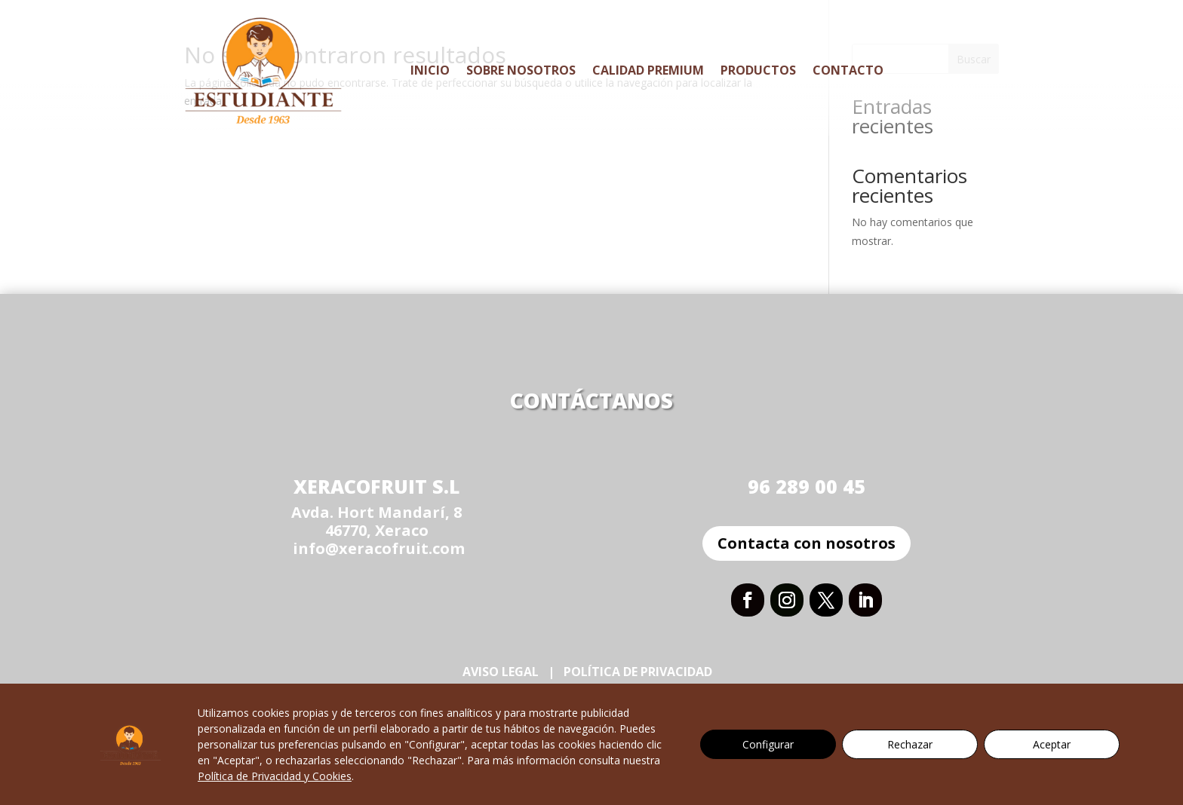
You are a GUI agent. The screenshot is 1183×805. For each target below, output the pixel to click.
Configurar (768, 744)
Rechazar (910, 744)
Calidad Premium (648, 70)
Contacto (848, 70)
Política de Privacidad (639, 671)
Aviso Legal (500, 671)
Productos (758, 70)
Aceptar (1052, 744)
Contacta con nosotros (806, 543)
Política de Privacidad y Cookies (275, 776)
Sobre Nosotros (521, 70)
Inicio (430, 70)
